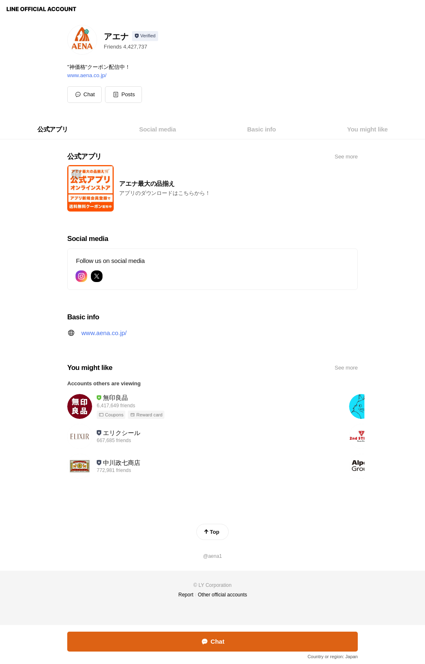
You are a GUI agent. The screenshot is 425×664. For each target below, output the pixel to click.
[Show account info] (145, 36)
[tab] (52, 129)
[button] (123, 94)
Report (185, 595)
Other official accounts (222, 595)
